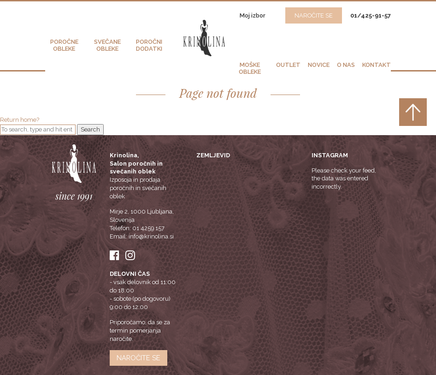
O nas (346, 64)
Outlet (288, 64)
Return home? (19, 119)
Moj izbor (253, 15)
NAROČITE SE (314, 15)
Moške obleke (250, 68)
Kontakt (376, 64)
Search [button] (90, 129)
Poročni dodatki (149, 45)
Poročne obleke (64, 45)
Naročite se (138, 358)
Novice (319, 64)
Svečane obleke (107, 45)
